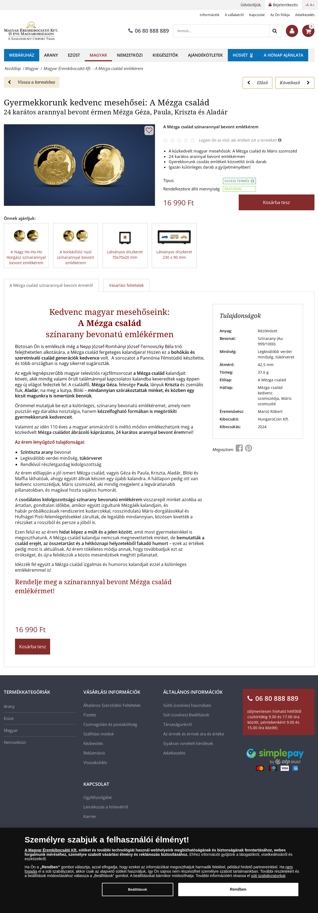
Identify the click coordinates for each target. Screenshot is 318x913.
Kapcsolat (257, 14)
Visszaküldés (95, 762)
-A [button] (307, 4)
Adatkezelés (304, 14)
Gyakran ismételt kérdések (188, 743)
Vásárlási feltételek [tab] (126, 285)
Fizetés (89, 714)
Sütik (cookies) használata (187, 705)
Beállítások (199, 714)
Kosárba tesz (276, 202)
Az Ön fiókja (280, 14)
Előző (257, 82)
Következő (295, 82)
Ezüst (74, 55)
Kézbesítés (93, 743)
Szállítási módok (98, 734)
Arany (51, 55)
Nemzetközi (130, 55)
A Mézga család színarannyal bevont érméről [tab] (51, 285)
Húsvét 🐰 (243, 55)
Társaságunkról (177, 724)
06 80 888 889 (148, 30)
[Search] (275, 31)
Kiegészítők (165, 55)
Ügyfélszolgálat (97, 797)
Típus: (168, 180)
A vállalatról (234, 14)
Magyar (98, 55)
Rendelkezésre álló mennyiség (191, 188)
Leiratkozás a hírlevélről (105, 806)
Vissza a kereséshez (31, 82)
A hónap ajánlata (283, 55)
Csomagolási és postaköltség (110, 724)
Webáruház (21, 55)
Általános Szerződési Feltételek (112, 705)
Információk (209, 14)
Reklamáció (94, 753)
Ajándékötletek (205, 55)
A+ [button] (312, 4)
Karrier (89, 816)
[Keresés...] (221, 31)
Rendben (238, 893)
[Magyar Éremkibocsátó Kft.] (31, 31)
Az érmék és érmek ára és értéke (193, 734)
